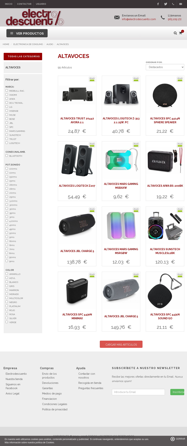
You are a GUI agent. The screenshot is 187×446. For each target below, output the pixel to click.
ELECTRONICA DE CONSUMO (28, 44)
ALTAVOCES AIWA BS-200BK (165, 185)
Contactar (24, 4)
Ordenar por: (154, 62)
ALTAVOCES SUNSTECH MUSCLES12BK (165, 251)
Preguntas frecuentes (90, 388)
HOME (6, 44)
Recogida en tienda (89, 382)
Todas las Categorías (24, 56)
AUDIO (50, 44)
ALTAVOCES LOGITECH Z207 (77, 185)
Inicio (8, 4)
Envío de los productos (49, 375)
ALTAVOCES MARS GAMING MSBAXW (121, 185)
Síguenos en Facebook (13, 386)
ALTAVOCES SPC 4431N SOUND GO (165, 316)
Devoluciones (50, 382)
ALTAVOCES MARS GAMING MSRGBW (121, 251)
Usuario (41, 4)
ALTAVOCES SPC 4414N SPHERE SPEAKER (165, 120)
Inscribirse (178, 392)
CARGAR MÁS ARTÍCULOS (121, 344)
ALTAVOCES (63, 44)
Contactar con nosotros (86, 375)
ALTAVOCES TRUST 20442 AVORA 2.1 (77, 120)
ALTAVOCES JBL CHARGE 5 (77, 251)
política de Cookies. (45, 442)
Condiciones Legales (54, 404)
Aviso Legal (12, 393)
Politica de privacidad (54, 409)
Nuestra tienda (14, 379)
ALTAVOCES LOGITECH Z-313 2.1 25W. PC (121, 120)
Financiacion (49, 398)
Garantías (47, 388)
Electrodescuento (16, 373)
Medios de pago (52, 393)
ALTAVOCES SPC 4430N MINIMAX (77, 316)
